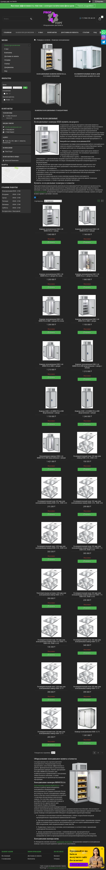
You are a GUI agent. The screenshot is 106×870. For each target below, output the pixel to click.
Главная (7, 32)
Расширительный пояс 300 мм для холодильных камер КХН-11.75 (51, 732)
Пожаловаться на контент (57, 868)
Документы (9, 67)
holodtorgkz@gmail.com (13, 127)
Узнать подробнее (86, 6)
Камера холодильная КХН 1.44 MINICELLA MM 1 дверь (87, 320)
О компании (6, 859)
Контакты (52, 32)
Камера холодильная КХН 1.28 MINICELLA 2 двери (87, 230)
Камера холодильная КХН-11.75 (87, 732)
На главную (6, 856)
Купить (52, 242)
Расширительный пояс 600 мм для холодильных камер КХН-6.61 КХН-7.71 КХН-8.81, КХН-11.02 (87, 594)
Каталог (57, 856)
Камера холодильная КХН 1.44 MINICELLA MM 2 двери (51, 365)
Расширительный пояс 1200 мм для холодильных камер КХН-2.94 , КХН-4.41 (51, 547)
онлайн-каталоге (40, 192)
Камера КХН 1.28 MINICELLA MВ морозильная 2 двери (87, 412)
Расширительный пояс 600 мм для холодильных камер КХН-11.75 (87, 687)
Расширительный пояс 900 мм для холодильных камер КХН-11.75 (87, 640)
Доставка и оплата (69, 32)
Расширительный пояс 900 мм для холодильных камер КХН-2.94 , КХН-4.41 (87, 502)
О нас (40, 32)
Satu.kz (63, 866)
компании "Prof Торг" (64, 842)
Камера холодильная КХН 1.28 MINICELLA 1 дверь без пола (87, 275)
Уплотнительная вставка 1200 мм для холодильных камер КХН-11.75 (51, 594)
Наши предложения (25, 32)
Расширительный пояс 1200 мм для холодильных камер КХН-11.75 (51, 687)
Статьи (86, 32)
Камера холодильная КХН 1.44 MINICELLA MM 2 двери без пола (51, 320)
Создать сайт (5, 1)
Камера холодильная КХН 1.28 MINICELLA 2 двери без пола (51, 275)
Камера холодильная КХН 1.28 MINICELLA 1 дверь (51, 230)
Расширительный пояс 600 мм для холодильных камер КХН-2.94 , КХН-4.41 (51, 502)
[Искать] (31, 19)
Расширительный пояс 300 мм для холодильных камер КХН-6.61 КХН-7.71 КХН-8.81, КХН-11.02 (51, 641)
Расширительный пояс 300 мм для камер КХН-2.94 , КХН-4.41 (87, 457)
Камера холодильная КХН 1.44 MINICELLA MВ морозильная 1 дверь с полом (87, 366)
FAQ (95, 32)
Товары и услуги (43, 40)
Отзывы (7, 60)
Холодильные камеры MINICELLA (46, 785)
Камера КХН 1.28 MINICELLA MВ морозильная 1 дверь (51, 412)
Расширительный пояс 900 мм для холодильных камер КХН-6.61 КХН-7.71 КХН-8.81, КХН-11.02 (87, 548)
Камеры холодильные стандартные (51, 110)
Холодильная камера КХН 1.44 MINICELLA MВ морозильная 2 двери (51, 457)
